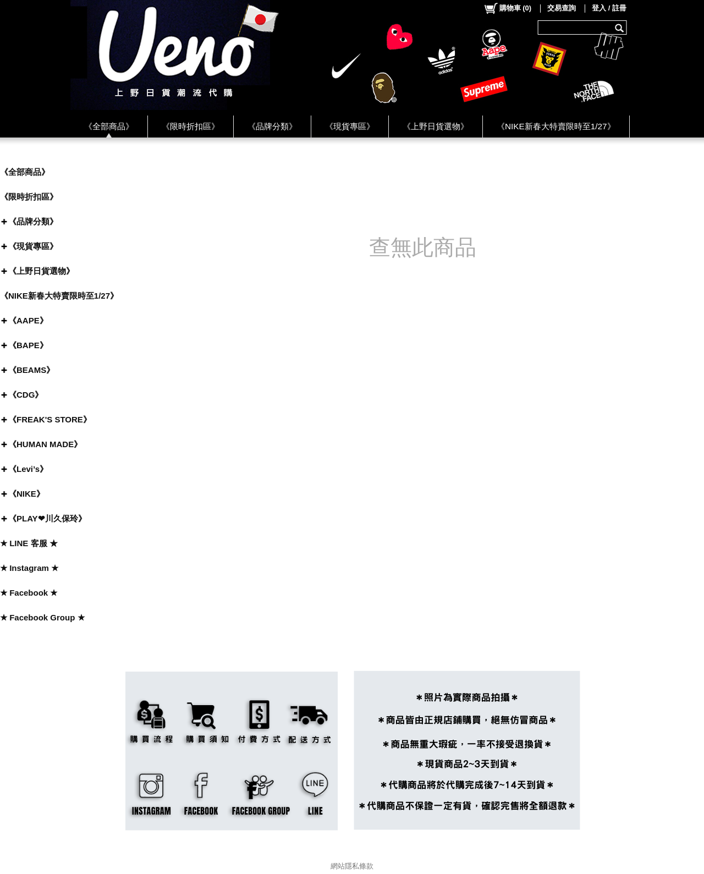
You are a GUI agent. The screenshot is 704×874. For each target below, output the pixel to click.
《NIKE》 (26, 493)
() (507, 8)
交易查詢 (561, 8)
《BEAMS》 (31, 370)
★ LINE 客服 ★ (29, 543)
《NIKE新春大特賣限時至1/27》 (556, 126)
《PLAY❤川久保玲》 (47, 518)
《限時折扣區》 (190, 126)
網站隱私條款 (352, 866)
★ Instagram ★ (29, 568)
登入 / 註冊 (609, 8)
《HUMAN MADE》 (45, 444)
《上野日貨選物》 (436, 126)
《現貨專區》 (350, 126)
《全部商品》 (109, 126)
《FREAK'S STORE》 (49, 419)
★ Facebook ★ (28, 592)
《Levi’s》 (28, 469)
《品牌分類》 (272, 126)
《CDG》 (25, 394)
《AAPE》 (28, 320)
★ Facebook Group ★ (42, 617)
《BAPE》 (28, 345)
